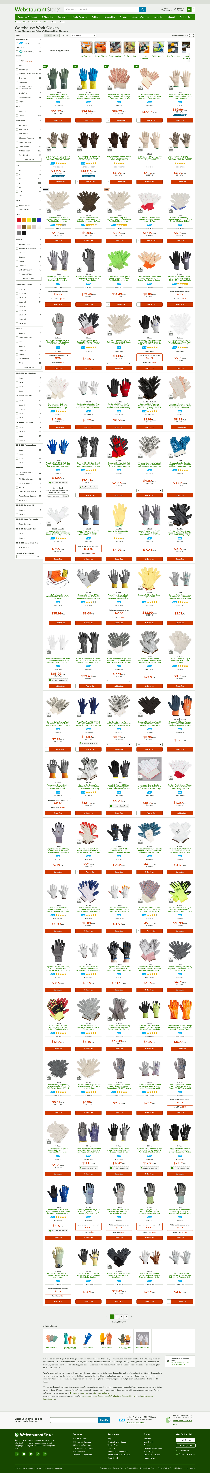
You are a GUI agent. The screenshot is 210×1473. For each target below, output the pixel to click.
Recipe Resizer (79, 1452)
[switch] (190, 35)
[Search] (38, 556)
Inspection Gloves (142, 1347)
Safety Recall (113, 1458)
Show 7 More (29, 160)
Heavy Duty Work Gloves (124, 1348)
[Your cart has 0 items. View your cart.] (191, 9)
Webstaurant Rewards (82, 1442)
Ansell (89, 1396)
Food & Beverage (79, 17)
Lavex (84, 1396)
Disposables (109, 17)
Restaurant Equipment (27, 17)
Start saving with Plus (136, 1422)
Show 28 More (29, 279)
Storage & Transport (140, 17)
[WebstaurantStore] (37, 1435)
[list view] (56, 35)
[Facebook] (31, 1454)
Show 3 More (29, 368)
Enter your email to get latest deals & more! (28, 1420)
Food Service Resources (118, 1452)
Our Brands (148, 1442)
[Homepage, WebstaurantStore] (37, 9)
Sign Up (104, 1420)
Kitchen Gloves (51, 1347)
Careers (147, 1445)
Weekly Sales (113, 1445)
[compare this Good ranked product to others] (107, 189)
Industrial (171, 17)
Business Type (186, 17)
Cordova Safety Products (111, 1396)
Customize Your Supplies (83, 1448)
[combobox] (101, 9)
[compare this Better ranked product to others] (46, 189)
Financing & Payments (153, 1448)
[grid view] (48, 35)
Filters (18, 35)
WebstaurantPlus (80, 1439)
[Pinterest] (45, 1454)
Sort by (65, 35)
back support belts (74, 1393)
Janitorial (158, 17)
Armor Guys (97, 1396)
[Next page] (131, 1316)
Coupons (111, 1448)
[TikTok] (38, 1454)
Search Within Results (25, 553)
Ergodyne (125, 1396)
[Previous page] (107, 1316)
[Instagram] (17, 1454)
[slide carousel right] (188, 50)
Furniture (124, 17)
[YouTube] (24, 1454)
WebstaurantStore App (82, 1445)
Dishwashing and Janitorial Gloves (70, 1348)
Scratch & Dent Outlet (117, 1442)
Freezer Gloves (106, 1347)
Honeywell (133, 1396)
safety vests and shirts (101, 1393)
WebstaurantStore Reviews (119, 1455)
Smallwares (63, 17)
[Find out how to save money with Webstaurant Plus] (58, 102)
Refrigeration (47, 17)
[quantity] (108, 120)
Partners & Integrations (82, 1455)
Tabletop (96, 17)
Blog (109, 1439)
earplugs (85, 1393)
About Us (148, 1439)
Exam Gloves (88, 1347)
